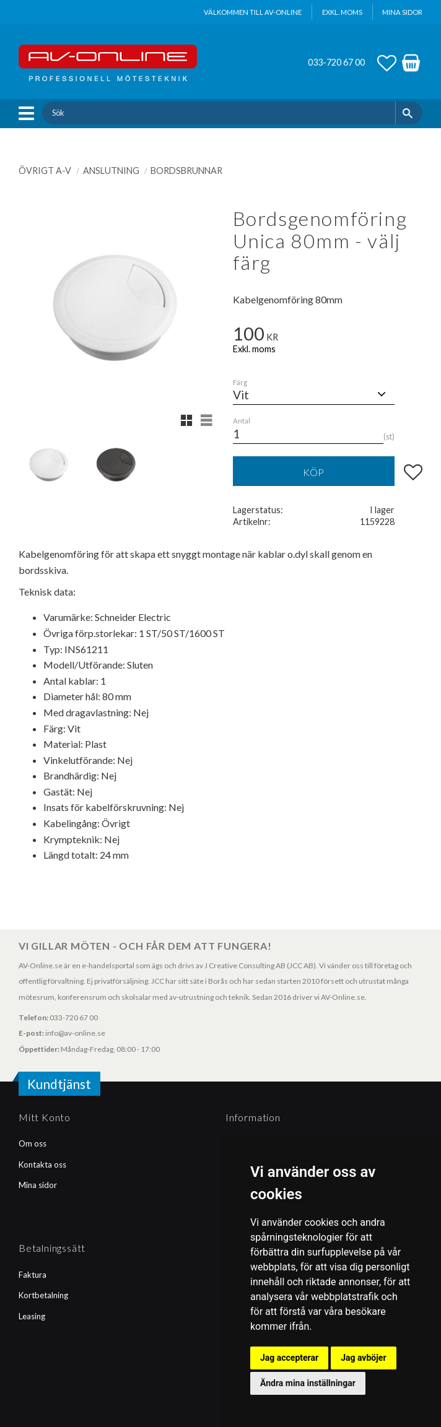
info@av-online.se (75, 1033)
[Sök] (409, 113)
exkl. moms (342, 12)
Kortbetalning (43, 1295)
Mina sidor (38, 1185)
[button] (29, 113)
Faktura (32, 1275)
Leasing (32, 1316)
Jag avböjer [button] (363, 1358)
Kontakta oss (42, 1164)
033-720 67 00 (336, 62)
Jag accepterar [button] (289, 1358)
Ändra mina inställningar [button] (308, 1383)
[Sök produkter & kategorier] (218, 113)
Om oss (32, 1143)
